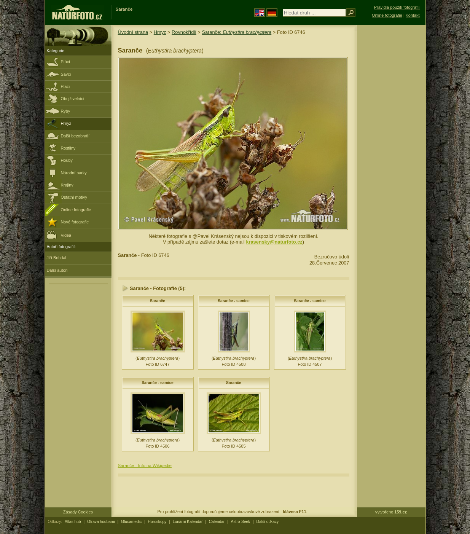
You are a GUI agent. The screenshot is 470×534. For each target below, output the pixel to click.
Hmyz (66, 123)
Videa (59, 234)
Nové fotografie (75, 222)
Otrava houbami (101, 522)
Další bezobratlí (75, 136)
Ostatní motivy (74, 197)
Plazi (65, 86)
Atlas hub (73, 522)
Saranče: (236, 32)
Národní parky (74, 173)
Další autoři (57, 270)
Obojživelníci (72, 98)
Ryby (65, 111)
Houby (67, 160)
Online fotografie (76, 209)
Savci (66, 74)
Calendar (217, 522)
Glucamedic (131, 522)
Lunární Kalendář (188, 522)
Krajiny (67, 185)
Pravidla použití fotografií (397, 7)
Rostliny (68, 148)
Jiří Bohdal (56, 257)
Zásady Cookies (78, 512)
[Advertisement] (391, 146)
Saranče (157, 301)
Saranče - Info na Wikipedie (145, 465)
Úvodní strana (133, 32)
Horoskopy (157, 522)
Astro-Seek (240, 522)
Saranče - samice (234, 301)
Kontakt (413, 15)
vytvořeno (391, 512)
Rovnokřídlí (184, 32)
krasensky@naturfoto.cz (274, 242)
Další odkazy (268, 522)
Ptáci (65, 61)
